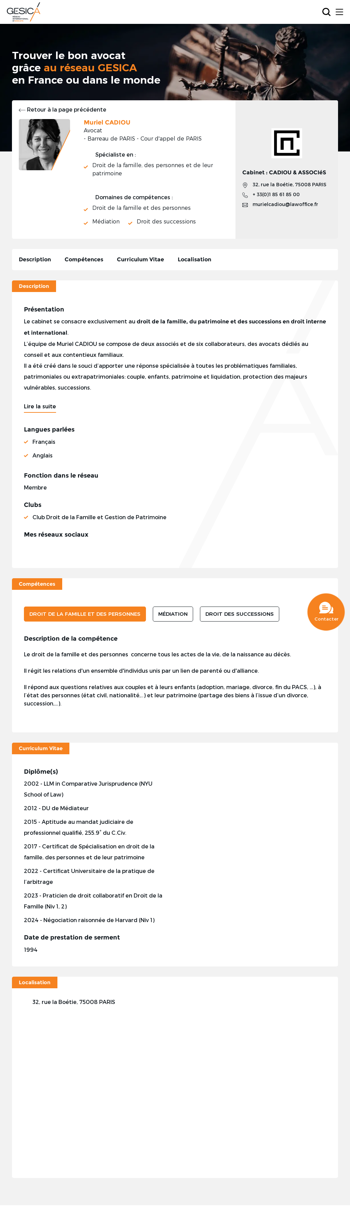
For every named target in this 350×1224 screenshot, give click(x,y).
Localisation (194, 259)
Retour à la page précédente (62, 109)
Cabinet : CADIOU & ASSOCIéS (284, 172)
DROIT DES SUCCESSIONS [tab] (239, 614)
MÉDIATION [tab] (173, 614)
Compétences (84, 259)
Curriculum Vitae (140, 259)
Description (35, 259)
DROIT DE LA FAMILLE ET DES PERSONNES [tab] (84, 614)
